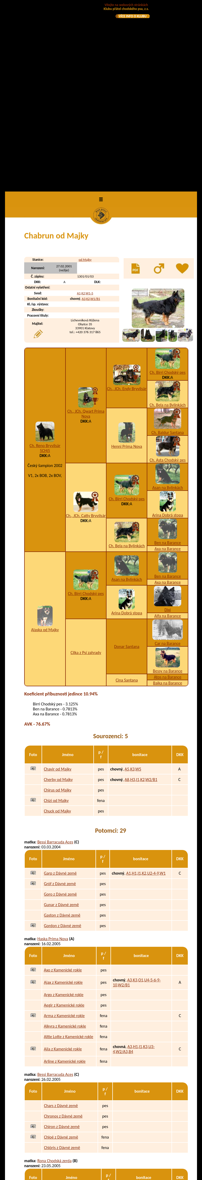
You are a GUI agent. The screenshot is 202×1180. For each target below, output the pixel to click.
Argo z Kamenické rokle (63, 808)
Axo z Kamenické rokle (63, 783)
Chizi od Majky (56, 614)
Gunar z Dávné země (61, 718)
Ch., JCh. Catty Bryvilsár (86, 329)
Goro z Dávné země (60, 707)
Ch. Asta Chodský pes (168, 273)
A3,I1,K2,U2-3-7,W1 (132, 1140)
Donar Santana (126, 460)
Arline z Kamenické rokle (64, 875)
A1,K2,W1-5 (85, 107)
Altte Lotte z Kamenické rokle (68, 850)
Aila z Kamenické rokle (63, 862)
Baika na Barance (167, 496)
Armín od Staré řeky (61, 1060)
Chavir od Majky (58, 582)
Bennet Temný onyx (60, 1140)
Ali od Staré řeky (58, 1071)
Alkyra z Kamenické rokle (65, 839)
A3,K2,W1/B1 (91, 112)
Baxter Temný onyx (60, 1127)
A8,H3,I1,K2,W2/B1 (141, 593)
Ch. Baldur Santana (168, 246)
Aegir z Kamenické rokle (64, 818)
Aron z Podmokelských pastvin (69, 1005)
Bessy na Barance (167, 484)
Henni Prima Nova (126, 259)
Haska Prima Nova (52, 752)
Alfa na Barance (167, 429)
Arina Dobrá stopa (167, 328)
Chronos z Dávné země (63, 929)
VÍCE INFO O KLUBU (133, 16)
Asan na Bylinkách (167, 301)
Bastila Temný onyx (60, 1150)
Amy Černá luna (50, 1094)
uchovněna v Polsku (120, 1160)
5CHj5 (45, 264)
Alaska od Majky (45, 443)
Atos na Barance (167, 490)
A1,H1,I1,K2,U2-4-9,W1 (146, 686)
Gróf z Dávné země (60, 697)
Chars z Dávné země (61, 919)
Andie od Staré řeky (60, 1081)
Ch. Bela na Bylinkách (168, 218)
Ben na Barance (167, 356)
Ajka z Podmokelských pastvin (69, 1016)
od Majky (85, 73)
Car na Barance (167, 457)
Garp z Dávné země (60, 686)
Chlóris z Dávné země (62, 961)
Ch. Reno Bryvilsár (44, 259)
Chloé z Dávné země (61, 950)
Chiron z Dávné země (61, 940)
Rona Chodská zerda (54, 974)
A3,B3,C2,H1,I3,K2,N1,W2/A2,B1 (128, 1130)
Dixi (167, 423)
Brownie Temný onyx (61, 1160)
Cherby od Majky (58, 593)
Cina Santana (127, 493)
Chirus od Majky (58, 603)
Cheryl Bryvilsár (50, 1029)
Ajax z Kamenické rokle (63, 796)
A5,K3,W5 (133, 582)
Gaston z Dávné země (62, 728)
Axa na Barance (168, 362)
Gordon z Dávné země (62, 739)
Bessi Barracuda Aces (55, 655)
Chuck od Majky (57, 624)
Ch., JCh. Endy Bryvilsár (127, 202)
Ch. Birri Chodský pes (167, 186)
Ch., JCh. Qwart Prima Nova (85, 227)
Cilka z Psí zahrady (85, 466)
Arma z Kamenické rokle (64, 829)
